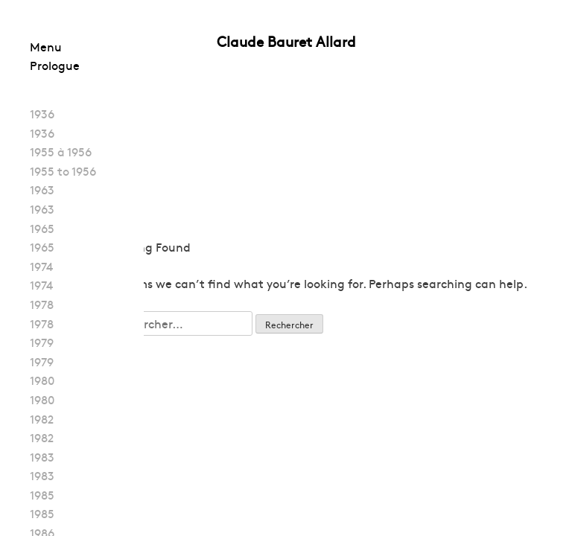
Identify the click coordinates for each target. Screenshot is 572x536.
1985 (42, 494)
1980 (42, 379)
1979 (42, 342)
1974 (41, 266)
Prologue (55, 65)
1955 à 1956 (61, 151)
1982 (42, 418)
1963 (42, 189)
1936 (42, 113)
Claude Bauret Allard (286, 41)
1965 (42, 228)
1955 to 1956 (63, 170)
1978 (42, 304)
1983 (42, 456)
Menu (46, 46)
